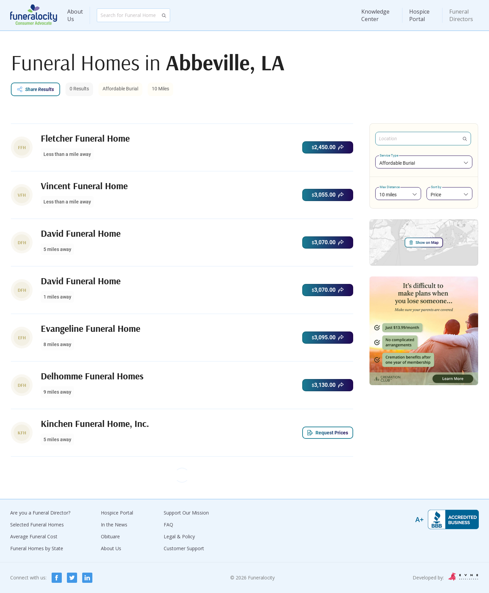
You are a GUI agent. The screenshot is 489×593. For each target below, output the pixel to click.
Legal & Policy (179, 536)
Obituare (110, 536)
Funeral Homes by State (36, 548)
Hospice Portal (419, 15)
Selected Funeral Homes (37, 524)
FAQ (168, 524)
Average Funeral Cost (33, 536)
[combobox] (424, 163)
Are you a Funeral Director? (40, 512)
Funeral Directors (461, 15)
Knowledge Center (375, 15)
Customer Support (184, 548)
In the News (114, 524)
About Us (75, 15)
